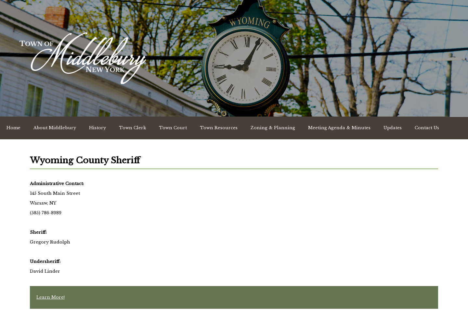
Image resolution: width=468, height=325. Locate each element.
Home (13, 128)
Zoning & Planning (273, 128)
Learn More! (50, 297)
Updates (393, 128)
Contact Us (427, 128)
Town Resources (219, 128)
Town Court (173, 128)
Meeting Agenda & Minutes (339, 128)
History (97, 128)
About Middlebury (54, 128)
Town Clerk (132, 128)
